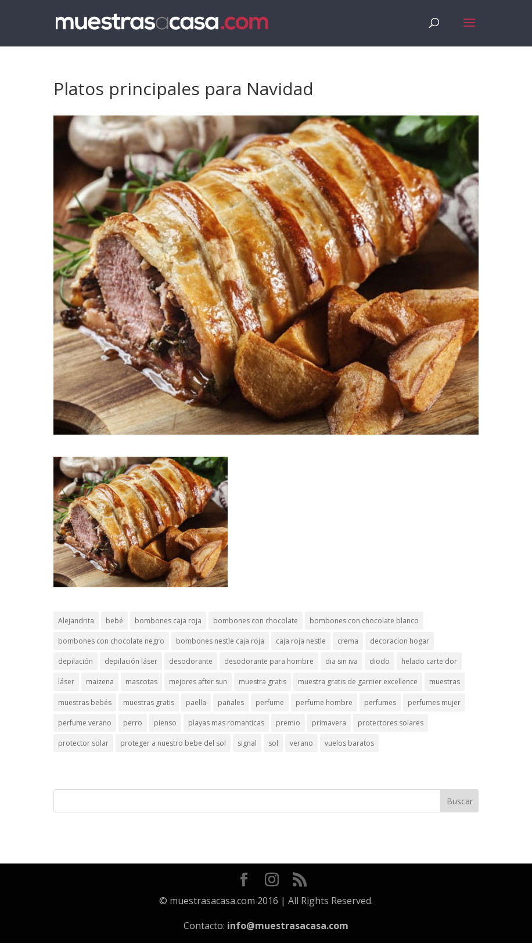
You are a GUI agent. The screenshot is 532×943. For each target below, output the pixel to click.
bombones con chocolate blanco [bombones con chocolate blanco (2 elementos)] (364, 621)
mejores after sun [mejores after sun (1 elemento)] (198, 682)
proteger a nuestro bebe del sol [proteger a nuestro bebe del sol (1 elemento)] (173, 743)
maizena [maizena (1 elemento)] (100, 682)
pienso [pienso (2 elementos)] (165, 723)
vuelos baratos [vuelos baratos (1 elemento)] (349, 743)
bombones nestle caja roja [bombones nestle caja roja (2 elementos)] (220, 641)
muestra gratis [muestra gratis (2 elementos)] (262, 682)
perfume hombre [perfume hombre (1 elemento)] (324, 702)
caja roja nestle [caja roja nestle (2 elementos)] (301, 641)
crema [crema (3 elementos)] (347, 641)
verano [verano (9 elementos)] (301, 743)
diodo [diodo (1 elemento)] (379, 661)
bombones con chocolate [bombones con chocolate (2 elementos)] (255, 621)
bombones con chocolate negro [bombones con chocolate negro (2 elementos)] (111, 641)
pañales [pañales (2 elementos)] (231, 702)
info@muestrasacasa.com (287, 925)
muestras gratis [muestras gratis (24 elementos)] (148, 702)
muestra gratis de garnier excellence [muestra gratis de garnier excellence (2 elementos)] (358, 682)
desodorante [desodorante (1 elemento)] (191, 661)
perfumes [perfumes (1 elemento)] (380, 702)
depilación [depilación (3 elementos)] (75, 661)
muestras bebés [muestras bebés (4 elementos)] (85, 702)
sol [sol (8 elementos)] (273, 743)
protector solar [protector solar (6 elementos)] (83, 743)
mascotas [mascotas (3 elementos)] (141, 682)
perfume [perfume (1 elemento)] (270, 702)
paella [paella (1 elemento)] (196, 702)
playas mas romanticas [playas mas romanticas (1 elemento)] (226, 723)
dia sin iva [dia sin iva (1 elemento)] (341, 661)
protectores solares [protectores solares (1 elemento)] (390, 723)
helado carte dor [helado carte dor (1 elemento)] (429, 661)
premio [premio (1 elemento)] (288, 723)
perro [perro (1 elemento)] (132, 723)
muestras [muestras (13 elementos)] (444, 682)
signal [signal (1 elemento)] (247, 743)
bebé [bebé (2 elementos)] (114, 621)
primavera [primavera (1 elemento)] (329, 723)
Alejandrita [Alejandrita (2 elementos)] (76, 621)
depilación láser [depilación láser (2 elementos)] (131, 661)
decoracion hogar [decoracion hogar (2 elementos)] (399, 641)
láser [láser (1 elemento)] (66, 682)
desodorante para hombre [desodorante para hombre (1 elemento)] (269, 661)
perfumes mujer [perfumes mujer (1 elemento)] (434, 702)
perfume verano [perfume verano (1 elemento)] (85, 723)
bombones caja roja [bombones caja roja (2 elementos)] (168, 621)
